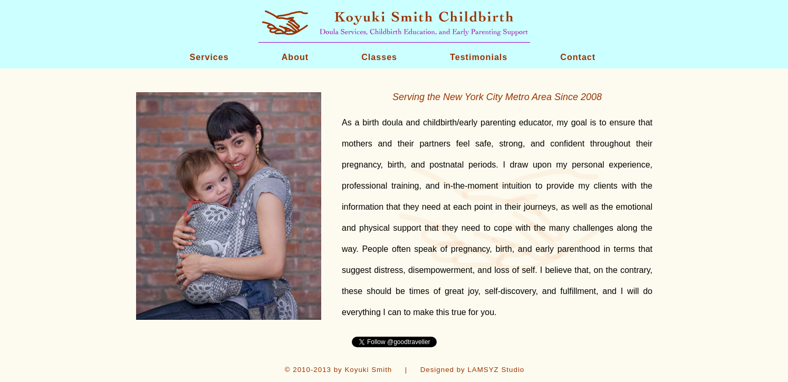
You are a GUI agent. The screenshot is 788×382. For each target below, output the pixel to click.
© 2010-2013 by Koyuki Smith (338, 370)
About (295, 57)
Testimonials (478, 57)
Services (209, 57)
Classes (379, 57)
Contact (577, 57)
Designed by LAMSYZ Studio (472, 370)
